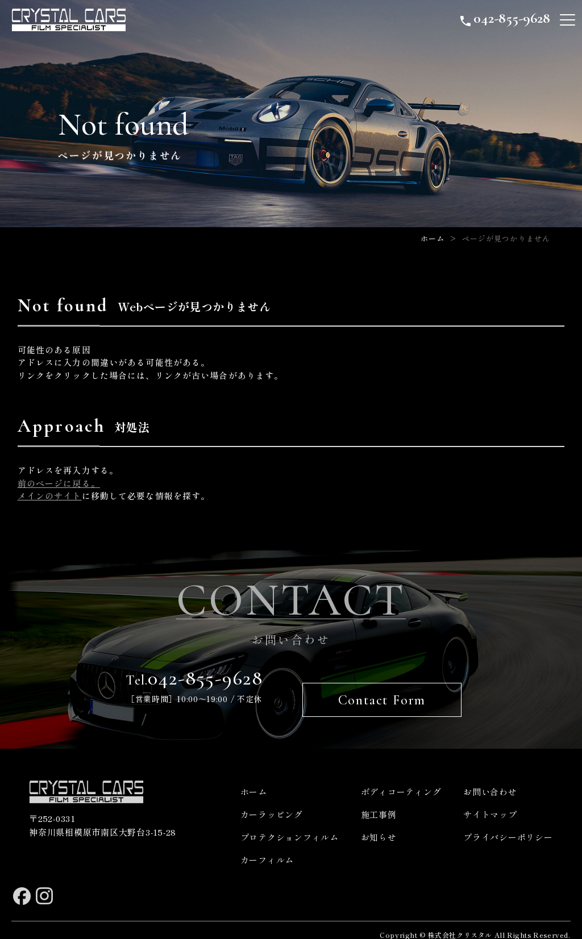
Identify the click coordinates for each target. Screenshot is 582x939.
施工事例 (379, 802)
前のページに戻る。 (59, 483)
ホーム (432, 238)
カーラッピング (271, 802)
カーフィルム (267, 847)
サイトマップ (490, 802)
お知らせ (379, 825)
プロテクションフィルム (289, 825)
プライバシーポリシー (508, 825)
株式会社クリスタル (460, 922)
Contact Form (383, 687)
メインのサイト (50, 496)
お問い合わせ (490, 779)
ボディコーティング (401, 779)
